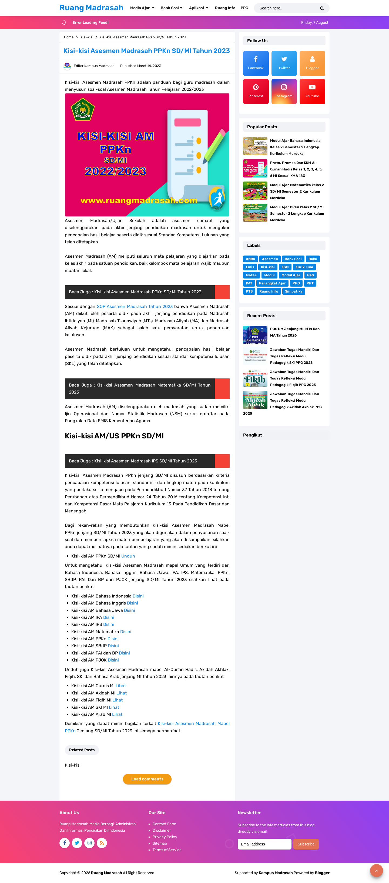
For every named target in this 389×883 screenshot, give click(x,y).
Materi (251, 275)
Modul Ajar (290, 275)
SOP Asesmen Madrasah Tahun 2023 (135, 306)
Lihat (121, 685)
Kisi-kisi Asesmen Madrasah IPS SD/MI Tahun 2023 (145, 461)
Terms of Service (167, 850)
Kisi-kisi (268, 267)
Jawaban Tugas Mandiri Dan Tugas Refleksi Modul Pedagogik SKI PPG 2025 (294, 356)
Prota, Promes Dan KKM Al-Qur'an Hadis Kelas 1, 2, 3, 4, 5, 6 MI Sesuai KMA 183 (296, 169)
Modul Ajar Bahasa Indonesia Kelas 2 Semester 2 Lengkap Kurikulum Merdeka (295, 147)
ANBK (250, 259)
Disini (138, 596)
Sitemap (160, 843)
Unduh (128, 556)
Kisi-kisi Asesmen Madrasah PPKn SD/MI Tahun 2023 (148, 291)
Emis (250, 267)
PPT (310, 283)
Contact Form (164, 824)
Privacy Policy (165, 837)
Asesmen (270, 259)
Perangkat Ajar (272, 283)
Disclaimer (162, 830)
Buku (312, 259)
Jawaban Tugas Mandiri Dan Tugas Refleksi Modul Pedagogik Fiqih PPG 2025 (294, 378)
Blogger (322, 873)
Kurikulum (304, 267)
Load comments (147, 779)
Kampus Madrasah (276, 873)
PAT (249, 283)
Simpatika (294, 291)
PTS (249, 291)
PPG (296, 283)
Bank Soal (293, 259)
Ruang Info (268, 291)
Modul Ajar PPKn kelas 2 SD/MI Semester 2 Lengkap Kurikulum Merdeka (297, 213)
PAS (310, 275)
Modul (269, 275)
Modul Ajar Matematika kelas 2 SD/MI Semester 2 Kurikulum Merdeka (297, 191)
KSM (285, 267)
